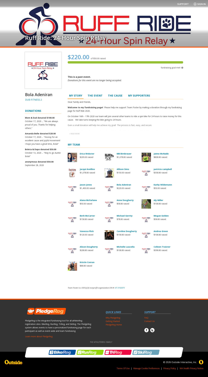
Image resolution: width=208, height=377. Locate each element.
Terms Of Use (123, 368)
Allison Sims (123, 169)
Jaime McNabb (161, 153)
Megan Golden (161, 215)
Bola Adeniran (124, 184)
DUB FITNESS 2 (33, 99)
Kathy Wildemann (163, 184)
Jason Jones (86, 184)
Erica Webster (87, 153)
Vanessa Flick (87, 231)
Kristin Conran (87, 262)
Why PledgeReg (113, 317)
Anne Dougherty (125, 200)
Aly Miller (158, 200)
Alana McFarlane (88, 200)
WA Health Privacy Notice (191, 368)
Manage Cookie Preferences (146, 368)
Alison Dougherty (89, 246)
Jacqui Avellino (87, 169)
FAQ (146, 317)
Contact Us (149, 321)
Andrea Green (161, 231)
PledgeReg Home (114, 324)
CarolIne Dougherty (127, 231)
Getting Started (113, 321)
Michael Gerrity (125, 215)
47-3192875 (120, 287)
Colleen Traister (162, 246)
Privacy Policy (169, 368)
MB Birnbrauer (124, 153)
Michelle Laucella (126, 246)
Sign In (199, 4)
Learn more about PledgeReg (38, 336)
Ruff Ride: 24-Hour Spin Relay (65, 38)
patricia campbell (163, 169)
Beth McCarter (87, 215)
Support (183, 4)
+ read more (74, 134)
